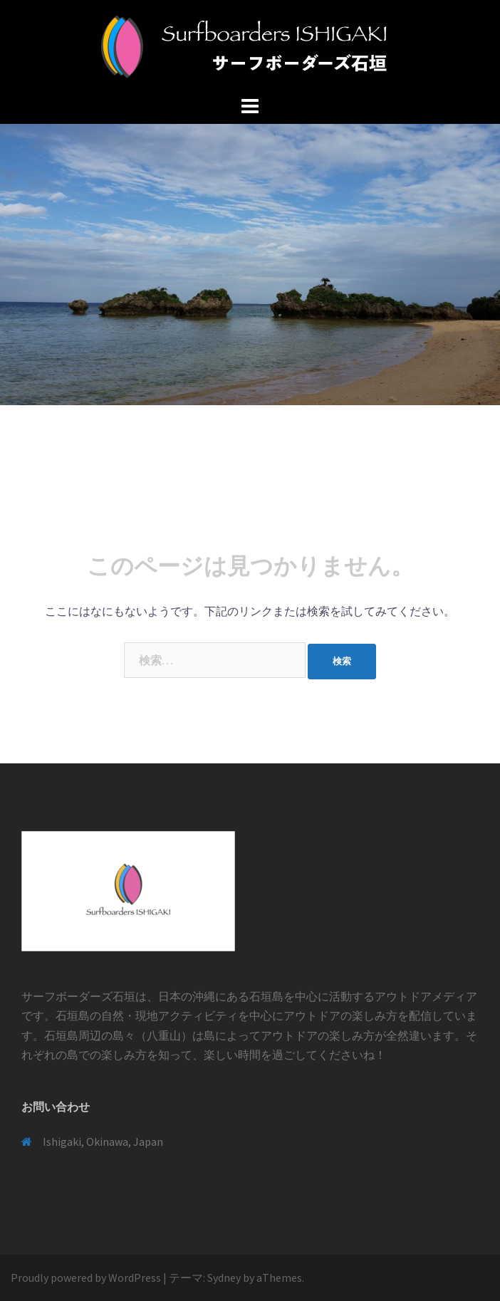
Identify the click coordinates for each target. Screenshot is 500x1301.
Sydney (224, 1277)
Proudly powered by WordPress (86, 1277)
